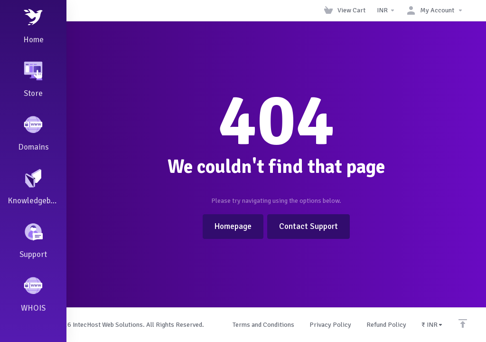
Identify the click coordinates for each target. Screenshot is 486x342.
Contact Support (308, 226)
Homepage (233, 226)
